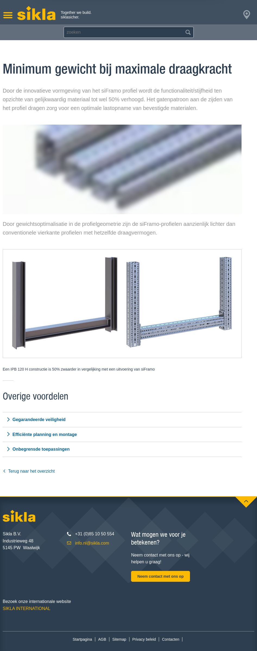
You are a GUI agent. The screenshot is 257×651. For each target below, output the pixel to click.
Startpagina (82, 639)
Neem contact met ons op (160, 576)
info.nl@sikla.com (92, 543)
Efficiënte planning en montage (41, 434)
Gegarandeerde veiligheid (35, 419)
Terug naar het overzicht (29, 471)
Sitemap (119, 639)
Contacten (170, 639)
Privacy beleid (144, 639)
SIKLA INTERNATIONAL (26, 608)
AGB (102, 639)
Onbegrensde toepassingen (38, 449)
